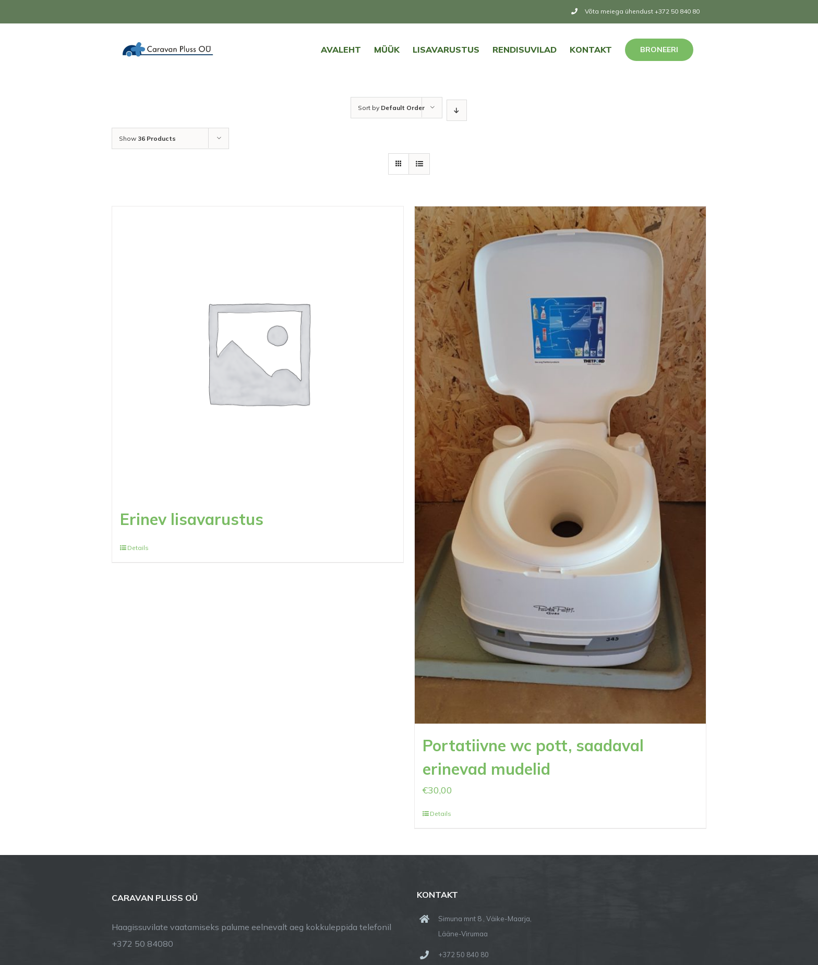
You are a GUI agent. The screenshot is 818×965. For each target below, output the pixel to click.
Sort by (391, 108)
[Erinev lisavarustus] (257, 351)
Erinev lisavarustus (191, 519)
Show (147, 138)
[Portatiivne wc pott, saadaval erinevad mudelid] (560, 465)
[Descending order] (457, 110)
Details (138, 548)
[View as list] (419, 164)
